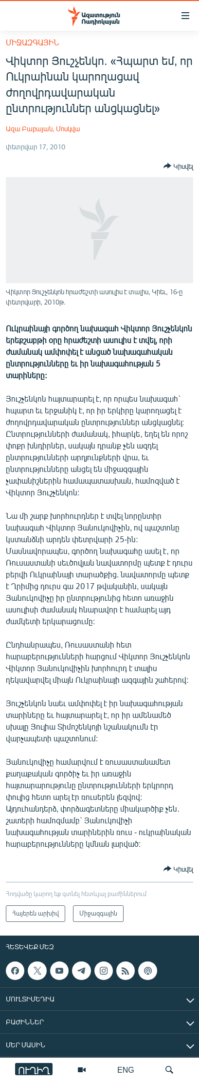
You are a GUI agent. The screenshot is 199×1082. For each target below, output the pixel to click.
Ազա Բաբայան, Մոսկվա (43, 128)
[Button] (178, 166)
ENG (125, 1069)
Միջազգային (32, 42)
